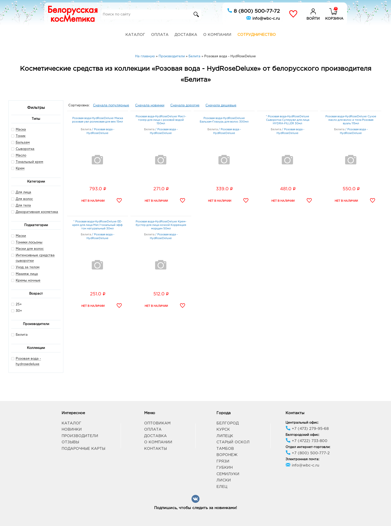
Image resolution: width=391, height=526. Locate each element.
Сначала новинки (149, 105)
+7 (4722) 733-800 (306, 441)
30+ (16, 310)
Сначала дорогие (184, 105)
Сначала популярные (111, 105)
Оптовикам (157, 423)
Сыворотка (25, 149)
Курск (223, 429)
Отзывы (70, 442)
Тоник (20, 136)
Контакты (155, 448)
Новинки (72, 429)
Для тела (23, 205)
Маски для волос (30, 249)
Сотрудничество (256, 34)
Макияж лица (27, 274)
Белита (19, 334)
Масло (21, 155)
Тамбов (225, 448)
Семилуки (227, 474)
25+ (16, 304)
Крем (20, 168)
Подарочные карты (83, 448)
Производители (80, 436)
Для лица (23, 192)
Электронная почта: (302, 459)
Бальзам (23, 142)
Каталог (135, 34)
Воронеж (226, 455)
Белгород (227, 423)
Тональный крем (29, 162)
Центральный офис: (302, 422)
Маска (21, 129)
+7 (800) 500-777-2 (308, 453)
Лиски (223, 480)
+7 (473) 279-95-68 (307, 428)
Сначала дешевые (220, 105)
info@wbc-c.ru (263, 17)
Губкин (224, 467)
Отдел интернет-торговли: (308, 447)
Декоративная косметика (37, 212)
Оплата (160, 34)
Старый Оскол (233, 442)
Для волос (24, 199)
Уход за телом (27, 267)
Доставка (186, 34)
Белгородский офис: (302, 435)
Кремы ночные (28, 280)
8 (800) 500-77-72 (253, 10)
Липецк (224, 436)
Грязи (222, 461)
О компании (217, 34)
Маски (21, 236)
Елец (221, 486)
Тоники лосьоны (29, 242)
